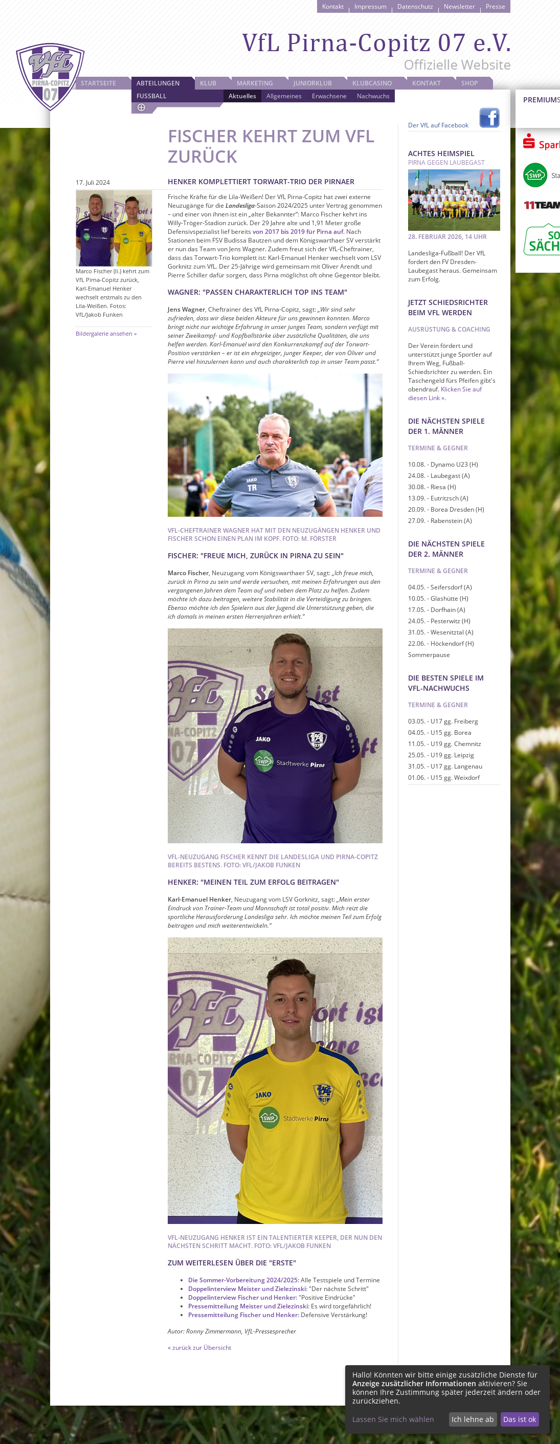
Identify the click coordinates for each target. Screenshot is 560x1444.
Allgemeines (284, 96)
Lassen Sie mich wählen (393, 1419)
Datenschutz (415, 6)
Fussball (152, 96)
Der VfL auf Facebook (438, 125)
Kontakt (333, 6)
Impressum (370, 6)
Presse (495, 6)
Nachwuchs (373, 96)
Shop (469, 83)
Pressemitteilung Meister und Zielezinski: (248, 1306)
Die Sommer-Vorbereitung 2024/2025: (243, 1280)
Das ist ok (519, 1419)
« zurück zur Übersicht (199, 1347)
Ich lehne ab (473, 1419)
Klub (208, 83)
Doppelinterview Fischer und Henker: (242, 1297)
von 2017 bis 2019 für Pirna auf (298, 231)
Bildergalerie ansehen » (106, 333)
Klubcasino (372, 83)
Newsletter (459, 6)
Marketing (255, 83)
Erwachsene (329, 96)
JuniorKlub (313, 83)
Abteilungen (158, 83)
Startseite (98, 83)
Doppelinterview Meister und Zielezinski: (247, 1288)
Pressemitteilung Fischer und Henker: (243, 1314)
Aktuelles (242, 96)
